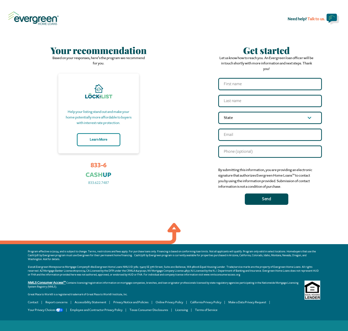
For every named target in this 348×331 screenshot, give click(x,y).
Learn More (98, 139)
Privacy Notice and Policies (131, 302)
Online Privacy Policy (169, 302)
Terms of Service (206, 310)
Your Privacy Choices (45, 310)
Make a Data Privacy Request (247, 302)
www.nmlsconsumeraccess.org (222, 274)
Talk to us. (316, 18)
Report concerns (56, 302)
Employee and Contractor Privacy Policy (96, 310)
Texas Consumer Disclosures (149, 310)
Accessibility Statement (90, 302)
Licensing (181, 310)
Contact (33, 302)
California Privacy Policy (205, 302)
